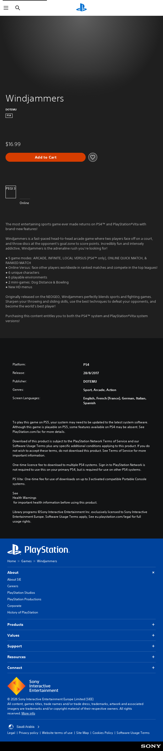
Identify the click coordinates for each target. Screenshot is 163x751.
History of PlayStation (22, 612)
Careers (12, 586)
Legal (11, 732)
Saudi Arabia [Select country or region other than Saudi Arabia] (24, 726)
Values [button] (81, 635)
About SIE (14, 579)
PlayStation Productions (24, 599)
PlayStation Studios (21, 592)
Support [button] (81, 646)
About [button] (81, 572)
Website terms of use (57, 732)
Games (26, 561)
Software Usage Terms (133, 732)
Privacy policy (28, 732)
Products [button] (81, 624)
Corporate (14, 605)
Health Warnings (24, 498)
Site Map (82, 732)
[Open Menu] (6, 8)
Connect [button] (81, 667)
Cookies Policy (103, 732)
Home (11, 561)
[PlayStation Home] (81, 8)
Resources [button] (81, 656)
